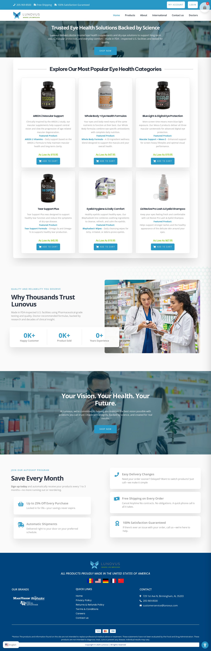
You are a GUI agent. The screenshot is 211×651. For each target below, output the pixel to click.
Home (116, 15)
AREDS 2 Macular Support (48, 116)
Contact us (178, 15)
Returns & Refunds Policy (90, 604)
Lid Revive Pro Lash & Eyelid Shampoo (162, 209)
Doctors (193, 15)
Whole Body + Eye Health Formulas (105, 116)
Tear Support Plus (48, 209)
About (143, 15)
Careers (80, 613)
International (159, 15)
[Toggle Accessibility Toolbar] (205, 645)
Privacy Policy (84, 600)
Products (130, 15)
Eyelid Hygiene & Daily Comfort (105, 209)
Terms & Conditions (87, 609)
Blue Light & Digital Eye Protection (163, 116)
